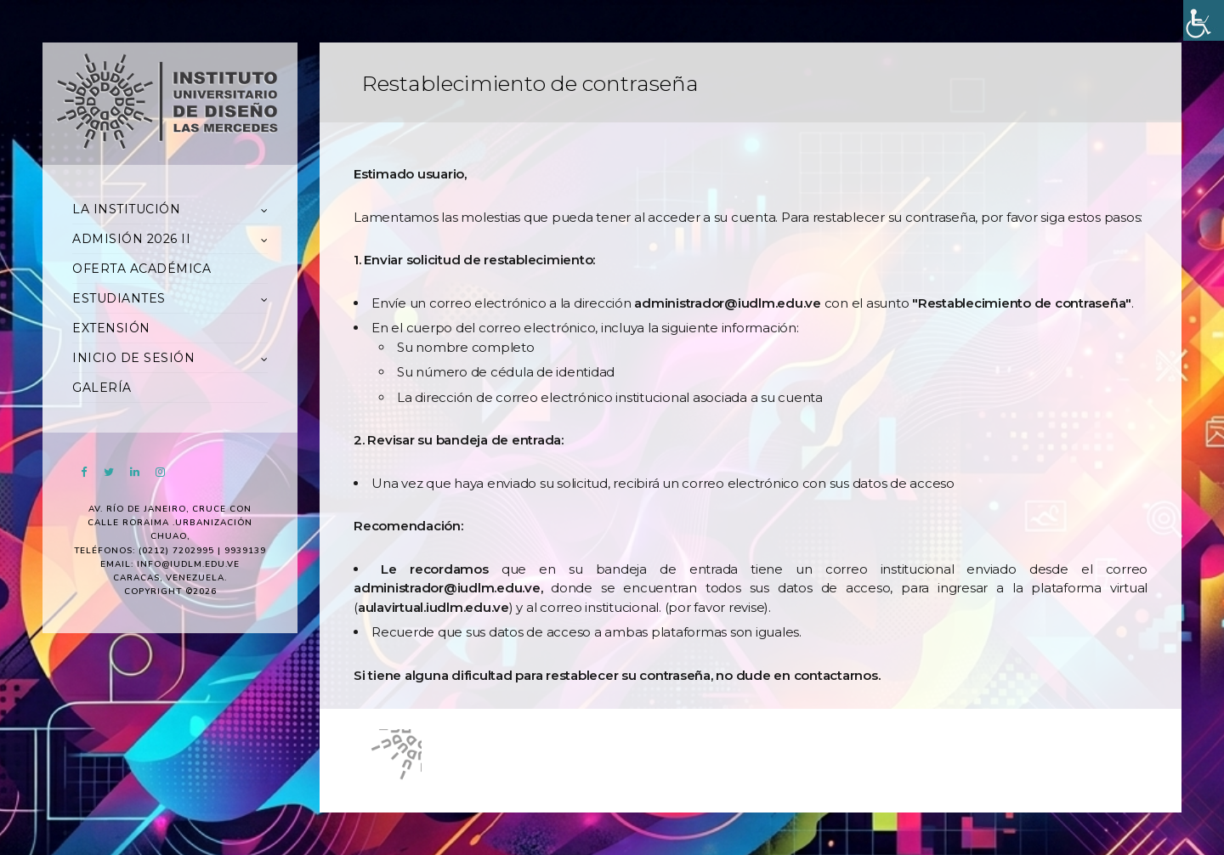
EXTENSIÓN (111, 328)
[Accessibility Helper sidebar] (1203, 20)
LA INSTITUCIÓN (126, 209)
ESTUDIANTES (119, 298)
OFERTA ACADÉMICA (141, 268)
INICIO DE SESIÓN (133, 357)
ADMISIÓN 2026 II (131, 238)
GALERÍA (102, 387)
